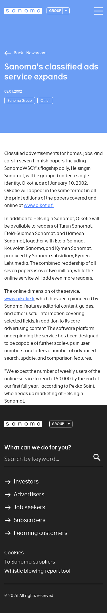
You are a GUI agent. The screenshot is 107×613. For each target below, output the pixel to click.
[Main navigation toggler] (97, 11)
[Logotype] (23, 11)
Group (55, 11)
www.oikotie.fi (39, 205)
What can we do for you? (37, 447)
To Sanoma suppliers (29, 561)
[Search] (97, 457)
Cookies (14, 552)
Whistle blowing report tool (37, 571)
